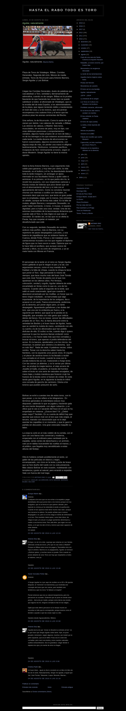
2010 (81, 39)
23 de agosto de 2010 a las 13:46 (44, 568)
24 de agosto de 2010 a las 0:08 (44, 661)
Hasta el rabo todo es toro (63, 10)
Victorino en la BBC (87, 134)
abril (82, 164)
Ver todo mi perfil (95, 229)
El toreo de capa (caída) (89, 122)
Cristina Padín (33, 667)
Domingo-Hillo (82, 191)
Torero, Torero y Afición (85, 213)
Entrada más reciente (30, 687)
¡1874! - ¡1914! (85, 95)
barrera (64, 480)
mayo (83, 161)
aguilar (34, 480)
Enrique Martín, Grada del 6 (86, 197)
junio (83, 158)
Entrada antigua (67, 687)
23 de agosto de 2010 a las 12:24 (44, 533)
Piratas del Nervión (87, 83)
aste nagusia (54, 480)
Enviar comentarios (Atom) (41, 692)
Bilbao (25, 482)
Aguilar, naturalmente (88, 92)
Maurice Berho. (48, 62)
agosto (83, 54)
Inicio (49, 687)
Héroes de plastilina (87, 130)
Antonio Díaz (32, 539)
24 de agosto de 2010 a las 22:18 (44, 678)
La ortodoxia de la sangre (89, 99)
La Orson (80, 199)
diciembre (84, 42)
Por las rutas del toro (84, 205)
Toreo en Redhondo (84, 210)
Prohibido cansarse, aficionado (91, 107)
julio (82, 154)
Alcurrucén (43, 480)
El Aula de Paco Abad (84, 194)
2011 (81, 36)
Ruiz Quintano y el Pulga (85, 208)
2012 (81, 32)
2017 (81, 29)
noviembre (85, 45)
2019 (81, 23)
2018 (81, 26)
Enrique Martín (33, 494)
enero (83, 173)
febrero (84, 170)
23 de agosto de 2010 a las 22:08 (44, 621)
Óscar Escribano (82, 202)
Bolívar (32, 482)
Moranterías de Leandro (89, 86)
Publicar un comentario (30, 684)
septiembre (85, 51)
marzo (83, 167)
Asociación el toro (83, 188)
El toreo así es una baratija (90, 89)
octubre (84, 48)
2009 (81, 177)
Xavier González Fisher (36, 574)
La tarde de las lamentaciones (91, 74)
